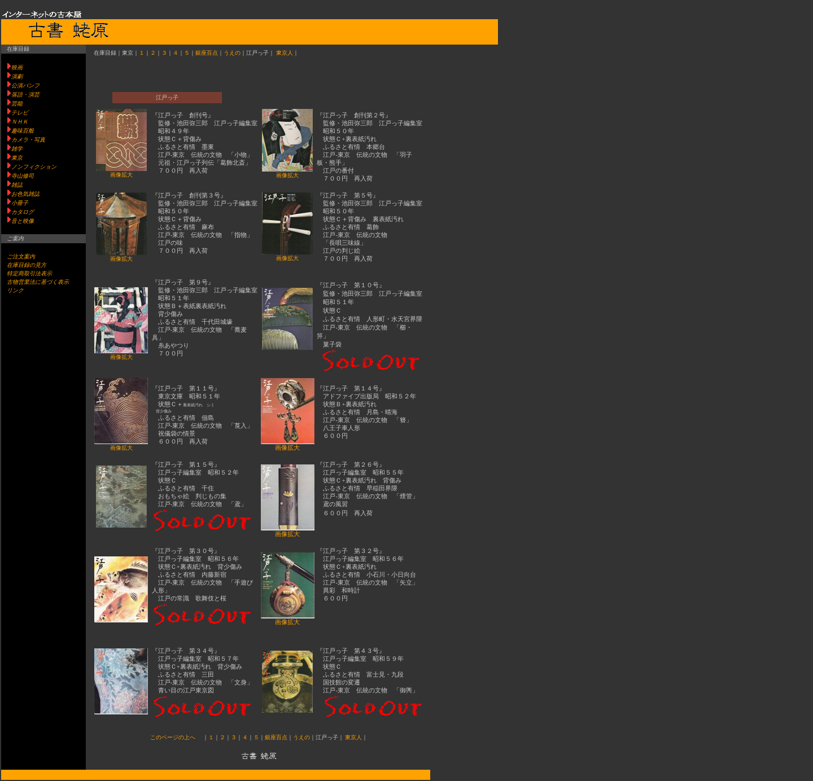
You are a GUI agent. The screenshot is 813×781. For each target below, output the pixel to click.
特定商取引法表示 (29, 273)
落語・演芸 (25, 94)
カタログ (22, 212)
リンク (15, 290)
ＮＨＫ (19, 122)
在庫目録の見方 (26, 265)
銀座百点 (206, 53)
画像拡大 (121, 175)
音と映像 (22, 221)
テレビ (19, 112)
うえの (232, 53)
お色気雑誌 (25, 194)
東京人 (284, 53)
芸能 (17, 103)
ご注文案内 (21, 256)
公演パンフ (25, 85)
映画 (17, 67)
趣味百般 (22, 131)
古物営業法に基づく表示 (38, 282)
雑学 (17, 149)
